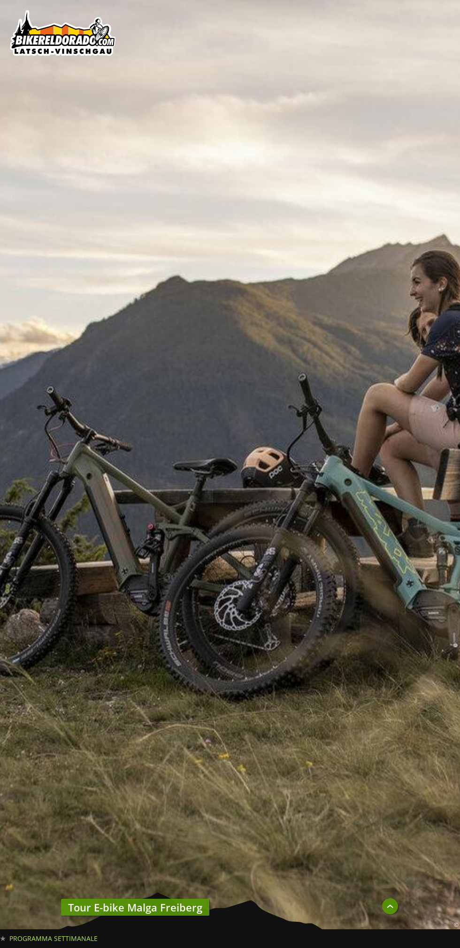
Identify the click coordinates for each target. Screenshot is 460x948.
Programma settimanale (53, 938)
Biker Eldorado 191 (63, 35)
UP (390, 906)
